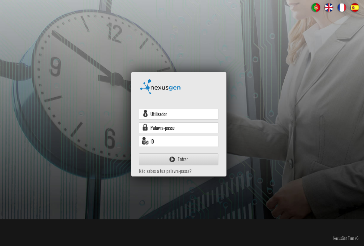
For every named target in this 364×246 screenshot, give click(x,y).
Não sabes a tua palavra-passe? (165, 170)
